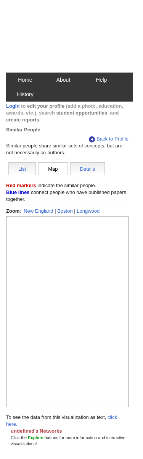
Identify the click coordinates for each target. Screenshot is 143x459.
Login (12, 106)
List (22, 169)
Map (53, 169)
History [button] (25, 94)
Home (25, 80)
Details (87, 169)
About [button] (63, 80)
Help (101, 80)
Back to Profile (109, 139)
